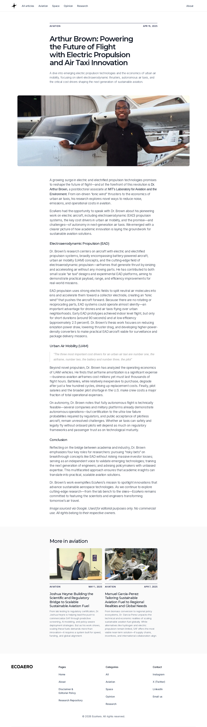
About (62, 681)
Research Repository (70, 700)
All (107, 674)
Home (62, 674)
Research (111, 703)
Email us (157, 696)
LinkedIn (158, 689)
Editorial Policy (67, 692)
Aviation (110, 681)
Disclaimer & (66, 689)
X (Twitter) (159, 681)
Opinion (110, 696)
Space (109, 689)
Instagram (158, 674)
